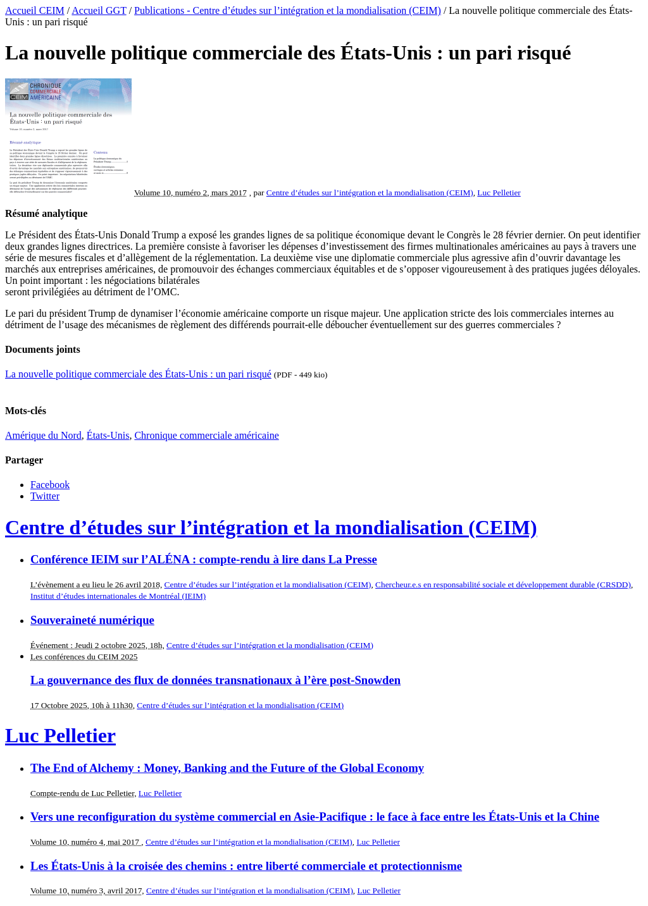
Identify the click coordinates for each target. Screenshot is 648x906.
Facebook (50, 484)
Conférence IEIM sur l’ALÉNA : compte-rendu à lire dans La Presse (203, 559)
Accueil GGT (99, 10)
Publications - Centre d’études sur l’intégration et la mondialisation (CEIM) (287, 10)
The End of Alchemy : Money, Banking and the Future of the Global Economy (227, 767)
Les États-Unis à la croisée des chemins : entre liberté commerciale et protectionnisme (246, 865)
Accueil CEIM (35, 10)
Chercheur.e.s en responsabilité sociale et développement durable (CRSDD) (503, 584)
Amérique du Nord (43, 435)
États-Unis (108, 435)
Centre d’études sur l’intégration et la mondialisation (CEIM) (369, 192)
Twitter (44, 496)
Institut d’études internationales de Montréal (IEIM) (118, 596)
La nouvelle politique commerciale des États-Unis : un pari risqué (138, 374)
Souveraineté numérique (92, 620)
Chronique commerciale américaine (206, 435)
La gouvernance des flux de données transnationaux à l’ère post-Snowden (215, 680)
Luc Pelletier (498, 192)
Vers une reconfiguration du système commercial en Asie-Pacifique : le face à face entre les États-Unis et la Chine (314, 816)
